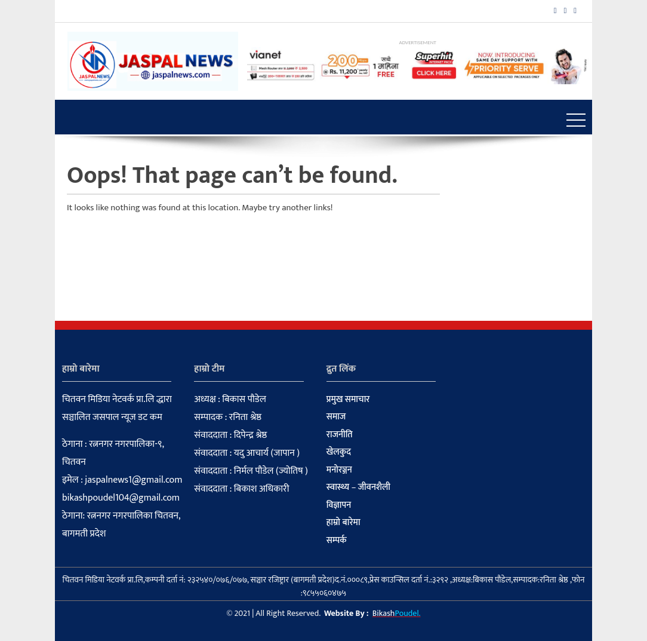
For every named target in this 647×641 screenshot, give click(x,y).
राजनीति (339, 435)
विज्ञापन (338, 505)
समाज (336, 417)
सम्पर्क (336, 541)
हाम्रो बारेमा (343, 523)
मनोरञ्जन (339, 470)
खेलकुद (338, 452)
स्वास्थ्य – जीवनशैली (358, 487)
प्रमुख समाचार (348, 400)
